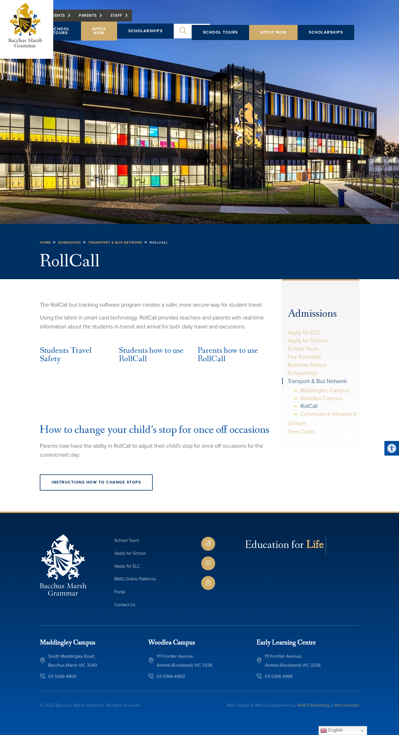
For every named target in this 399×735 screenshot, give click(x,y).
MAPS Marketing (313, 705)
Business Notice (307, 364)
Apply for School (307, 340)
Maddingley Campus (324, 390)
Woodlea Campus (321, 398)
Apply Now (273, 32)
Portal (119, 592)
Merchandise (346, 705)
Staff (268, 19)
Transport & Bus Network (317, 381)
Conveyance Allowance (328, 413)
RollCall (308, 406)
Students (206, 19)
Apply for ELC (304, 332)
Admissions (312, 313)
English (331, 730)
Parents (239, 19)
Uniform (297, 423)
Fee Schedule (304, 356)
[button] (391, 448)
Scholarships (326, 32)
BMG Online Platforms (135, 579)
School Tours (220, 32)
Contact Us (124, 604)
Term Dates (301, 431)
